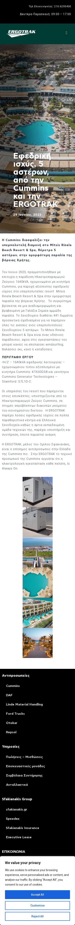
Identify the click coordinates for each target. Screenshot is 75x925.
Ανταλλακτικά (17, 784)
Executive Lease (19, 837)
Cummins (13, 686)
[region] (37, 890)
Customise (37, 905)
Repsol (11, 732)
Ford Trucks (15, 713)
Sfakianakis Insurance (22, 828)
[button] (66, 33)
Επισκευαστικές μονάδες (25, 766)
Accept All (37, 894)
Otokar (11, 723)
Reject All (37, 916)
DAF (9, 695)
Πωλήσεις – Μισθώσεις (24, 757)
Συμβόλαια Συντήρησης (24, 775)
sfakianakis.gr (16, 809)
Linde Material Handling (24, 704)
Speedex (12, 818)
